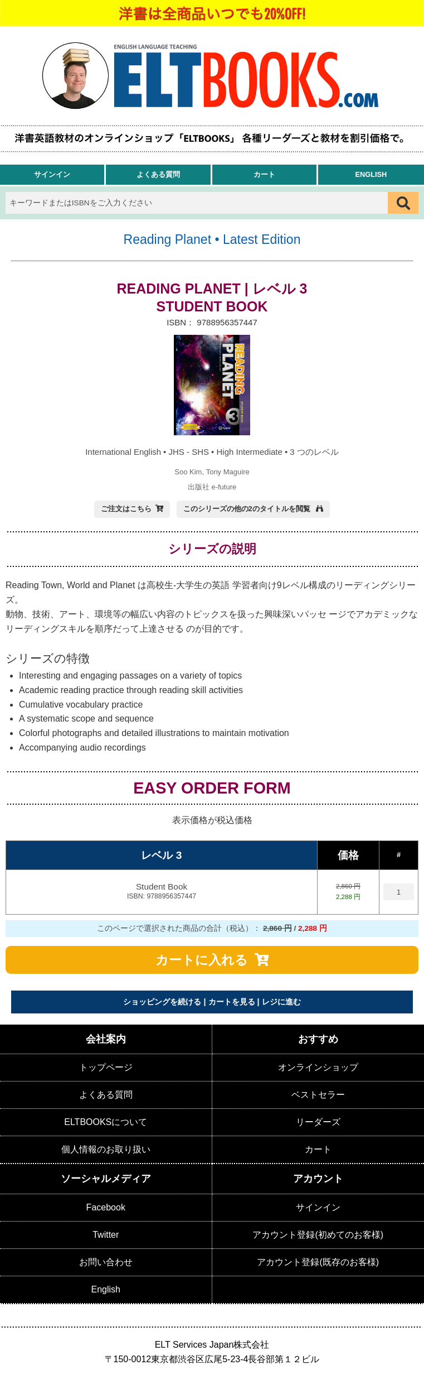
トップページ (106, 1067)
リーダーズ (318, 1122)
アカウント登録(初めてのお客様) (317, 1234)
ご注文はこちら (126, 508)
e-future (223, 487)
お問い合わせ (106, 1262)
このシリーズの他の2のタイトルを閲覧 (248, 508)
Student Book (161, 891)
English (371, 174)
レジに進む (281, 1001)
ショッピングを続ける (162, 1001)
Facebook (105, 1207)
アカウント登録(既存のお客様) (318, 1262)
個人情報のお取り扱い (105, 1149)
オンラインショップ (318, 1067)
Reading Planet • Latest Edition (212, 239)
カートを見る (231, 1001)
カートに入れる (201, 960)
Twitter (105, 1234)
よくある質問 (158, 174)
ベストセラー (318, 1094)
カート (264, 174)
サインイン (52, 174)
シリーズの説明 (212, 549)
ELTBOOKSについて (105, 1122)
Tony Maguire (228, 472)
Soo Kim (188, 472)
